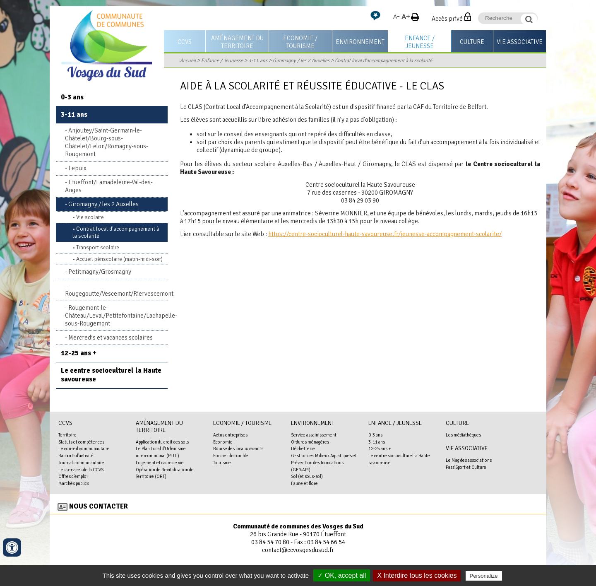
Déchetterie (303, 448)
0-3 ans (72, 97)
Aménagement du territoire (237, 42)
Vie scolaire (90, 217)
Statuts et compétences (81, 442)
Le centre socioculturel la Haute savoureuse (111, 374)
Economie (223, 442)
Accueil (188, 60)
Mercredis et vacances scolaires (110, 337)
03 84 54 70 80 (270, 542)
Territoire (67, 435)
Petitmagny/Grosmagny (99, 271)
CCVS (185, 42)
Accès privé (447, 18)
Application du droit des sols (162, 442)
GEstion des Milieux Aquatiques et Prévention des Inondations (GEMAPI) (324, 463)
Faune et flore (304, 483)
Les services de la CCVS (80, 470)
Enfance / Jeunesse (420, 42)
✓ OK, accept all (341, 575)
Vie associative (520, 42)
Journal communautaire (81, 462)
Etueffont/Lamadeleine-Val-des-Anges (109, 186)
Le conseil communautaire (84, 448)
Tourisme (222, 462)
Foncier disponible (230, 455)
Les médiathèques (463, 435)
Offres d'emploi (73, 476)
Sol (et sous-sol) (307, 476)
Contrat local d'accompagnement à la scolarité (383, 60)
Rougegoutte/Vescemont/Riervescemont (116, 293)
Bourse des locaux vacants (238, 448)
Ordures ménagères (310, 442)
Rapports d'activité (76, 455)
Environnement (360, 42)
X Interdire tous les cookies (417, 575)
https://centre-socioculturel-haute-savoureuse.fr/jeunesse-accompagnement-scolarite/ (385, 234)
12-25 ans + (78, 353)
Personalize (484, 576)
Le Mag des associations (469, 460)
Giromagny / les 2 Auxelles (301, 60)
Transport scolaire (97, 247)
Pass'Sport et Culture (466, 467)
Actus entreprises (230, 435)
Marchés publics (73, 483)
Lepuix (77, 168)
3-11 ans (257, 60)
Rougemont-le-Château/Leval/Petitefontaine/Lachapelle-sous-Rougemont (116, 315)
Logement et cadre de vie (160, 462)
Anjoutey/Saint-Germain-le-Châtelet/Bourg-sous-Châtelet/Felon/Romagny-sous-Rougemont (106, 142)
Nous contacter (98, 506)
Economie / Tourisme (300, 42)
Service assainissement (313, 435)
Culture (472, 42)
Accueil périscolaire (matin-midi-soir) (119, 259)
